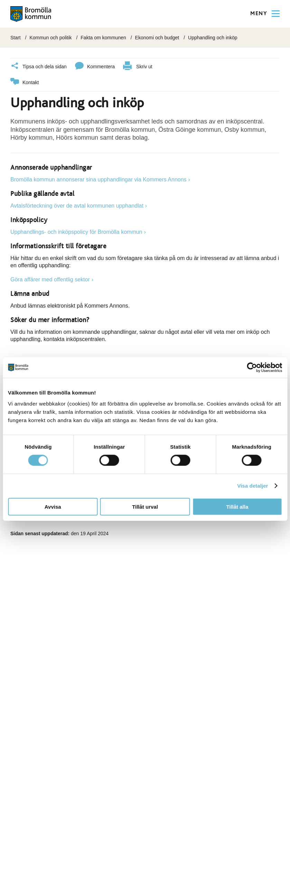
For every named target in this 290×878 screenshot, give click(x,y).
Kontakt (24, 82)
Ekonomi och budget (157, 37)
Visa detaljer (252, 486)
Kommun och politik (50, 37)
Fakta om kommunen (103, 37)
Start (15, 37)
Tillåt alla (237, 506)
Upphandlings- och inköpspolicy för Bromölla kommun (76, 232)
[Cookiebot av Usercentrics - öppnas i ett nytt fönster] (252, 367)
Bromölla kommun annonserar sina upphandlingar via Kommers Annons (98, 179)
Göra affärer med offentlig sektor (50, 279)
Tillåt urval (145, 506)
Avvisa (53, 506)
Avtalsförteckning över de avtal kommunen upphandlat (76, 206)
